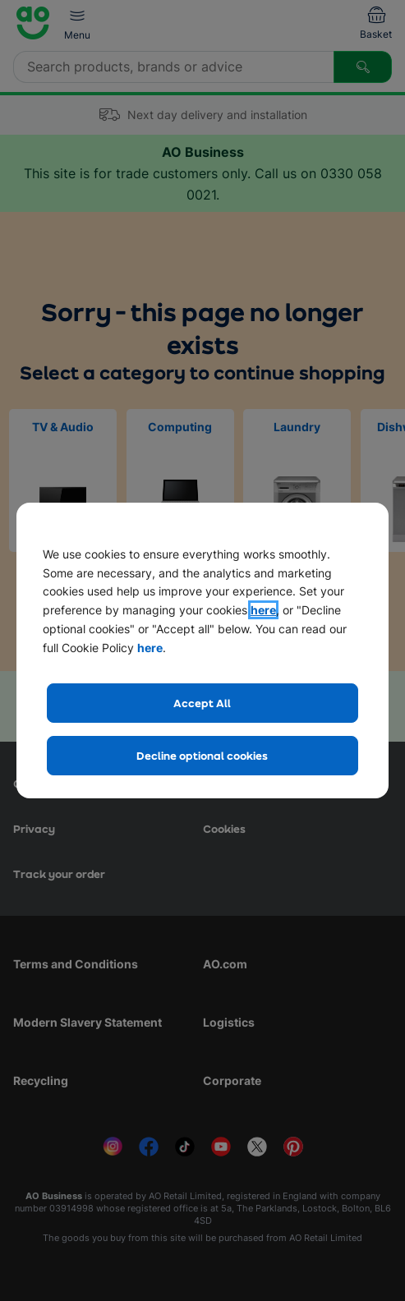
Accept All (202, 703)
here (263, 610)
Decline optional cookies (202, 755)
